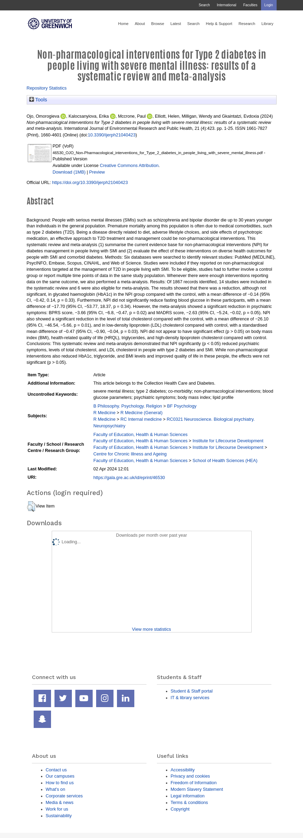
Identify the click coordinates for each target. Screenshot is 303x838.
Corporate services (64, 795)
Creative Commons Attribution (129, 165)
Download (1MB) (69, 172)
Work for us (57, 809)
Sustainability (59, 815)
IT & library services (190, 697)
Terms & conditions (189, 802)
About (140, 24)
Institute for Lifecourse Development (228, 440)
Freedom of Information (194, 782)
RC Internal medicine (141, 419)
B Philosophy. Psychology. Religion (127, 406)
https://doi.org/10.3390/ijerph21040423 (90, 182)
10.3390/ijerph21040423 (112, 134)
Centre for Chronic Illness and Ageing (130, 453)
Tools (38, 99)
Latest (175, 24)
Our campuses (60, 776)
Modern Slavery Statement (197, 789)
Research (246, 24)
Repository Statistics (47, 88)
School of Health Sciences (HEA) (225, 460)
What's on (55, 789)
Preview (97, 172)
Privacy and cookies (190, 776)
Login (268, 5)
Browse (157, 24)
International (226, 5)
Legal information (188, 795)
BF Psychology (181, 406)
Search (204, 5)
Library (267, 24)
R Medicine (104, 412)
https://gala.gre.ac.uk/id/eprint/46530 (129, 477)
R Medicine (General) (141, 412)
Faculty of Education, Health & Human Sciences (140, 434)
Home (123, 24)
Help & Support (219, 24)
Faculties (250, 5)
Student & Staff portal (192, 691)
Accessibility (183, 769)
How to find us (60, 782)
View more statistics (151, 629)
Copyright (180, 809)
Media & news (60, 802)
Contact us (56, 769)
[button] (31, 506)
